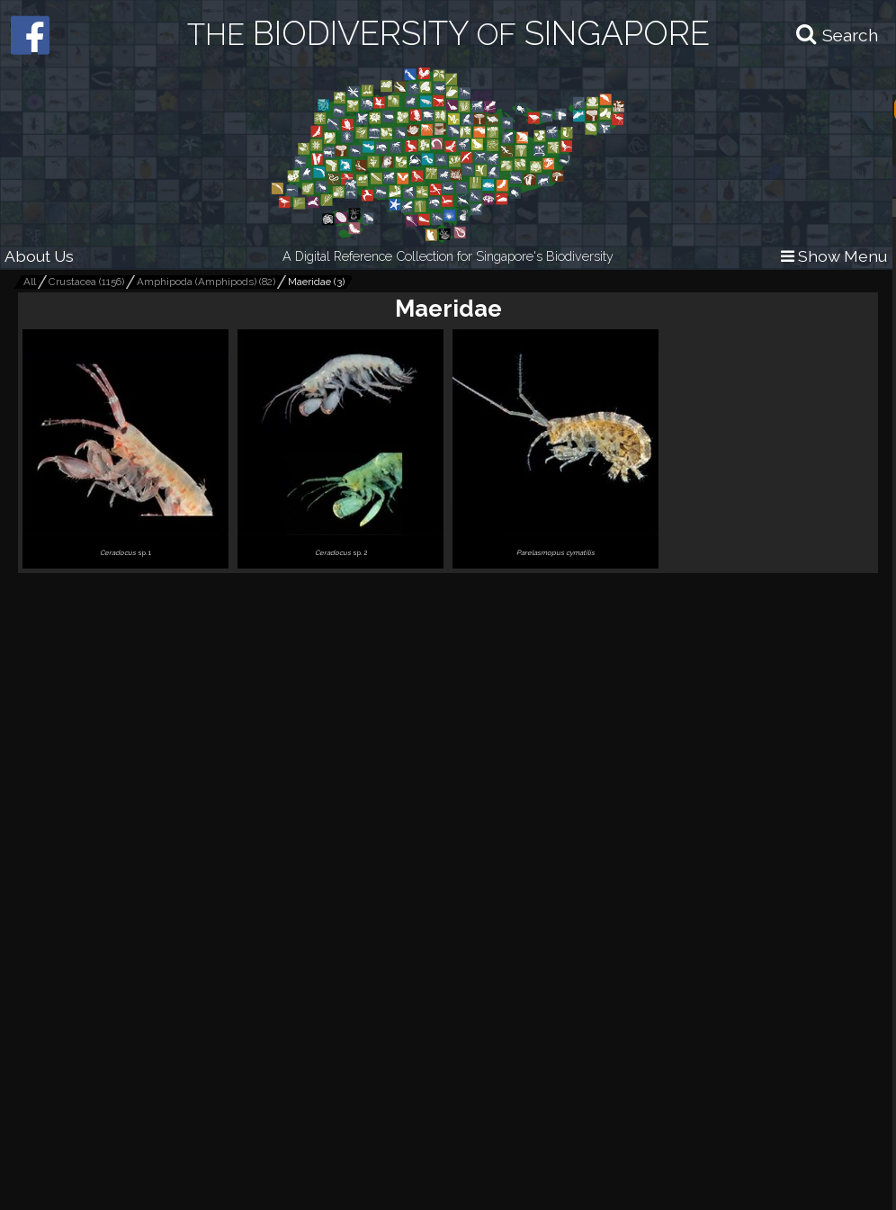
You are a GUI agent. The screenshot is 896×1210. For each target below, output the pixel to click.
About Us (39, 255)
